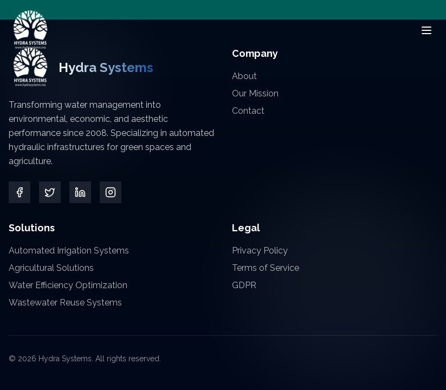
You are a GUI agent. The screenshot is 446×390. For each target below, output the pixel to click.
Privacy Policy (260, 250)
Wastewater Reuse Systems (65, 302)
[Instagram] (110, 192)
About (244, 76)
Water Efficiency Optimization (68, 285)
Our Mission (255, 93)
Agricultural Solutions (51, 268)
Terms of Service (265, 268)
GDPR (244, 285)
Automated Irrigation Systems (69, 250)
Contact (248, 111)
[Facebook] (19, 192)
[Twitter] (50, 192)
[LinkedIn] (80, 192)
